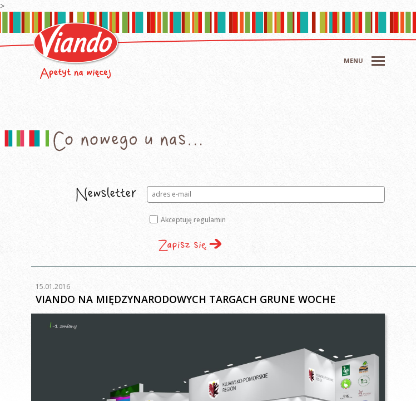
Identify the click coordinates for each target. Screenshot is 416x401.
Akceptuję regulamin (188, 219)
